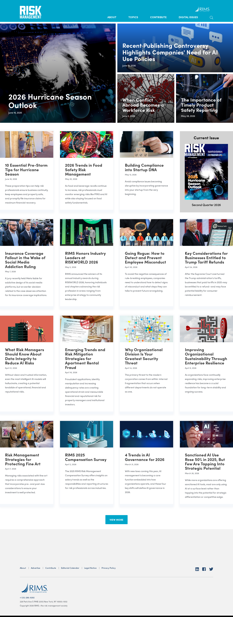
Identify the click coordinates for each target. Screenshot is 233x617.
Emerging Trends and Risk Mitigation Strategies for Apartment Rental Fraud (85, 358)
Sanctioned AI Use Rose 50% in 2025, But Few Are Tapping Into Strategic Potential (205, 461)
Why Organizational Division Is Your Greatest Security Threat (144, 356)
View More (116, 519)
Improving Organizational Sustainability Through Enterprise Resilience (206, 356)
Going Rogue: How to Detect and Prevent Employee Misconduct (145, 257)
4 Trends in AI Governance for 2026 (144, 457)
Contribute (158, 17)
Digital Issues (188, 17)
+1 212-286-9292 (27, 597)
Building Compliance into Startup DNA (144, 167)
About (111, 17)
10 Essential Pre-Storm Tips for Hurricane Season (26, 169)
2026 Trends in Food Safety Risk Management (83, 169)
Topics (133, 17)
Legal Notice (90, 567)
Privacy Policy (109, 567)
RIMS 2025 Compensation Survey (85, 457)
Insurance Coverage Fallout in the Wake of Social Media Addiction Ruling (25, 259)
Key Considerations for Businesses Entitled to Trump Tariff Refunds (206, 257)
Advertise (35, 567)
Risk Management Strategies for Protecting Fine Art (23, 459)
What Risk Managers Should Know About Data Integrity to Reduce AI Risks (24, 356)
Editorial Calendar (70, 567)
